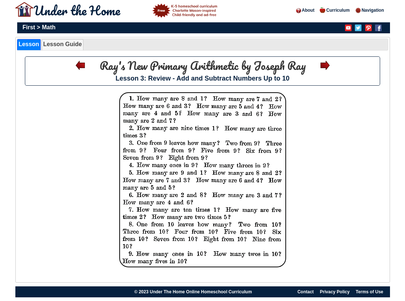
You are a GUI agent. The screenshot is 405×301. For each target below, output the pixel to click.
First (29, 27)
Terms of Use (369, 291)
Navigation (369, 10)
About (305, 10)
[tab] (29, 44)
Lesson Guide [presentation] (62, 44)
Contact (305, 291)
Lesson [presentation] (29, 44)
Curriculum (335, 10)
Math (48, 27)
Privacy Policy (334, 291)
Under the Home (127, 10)
